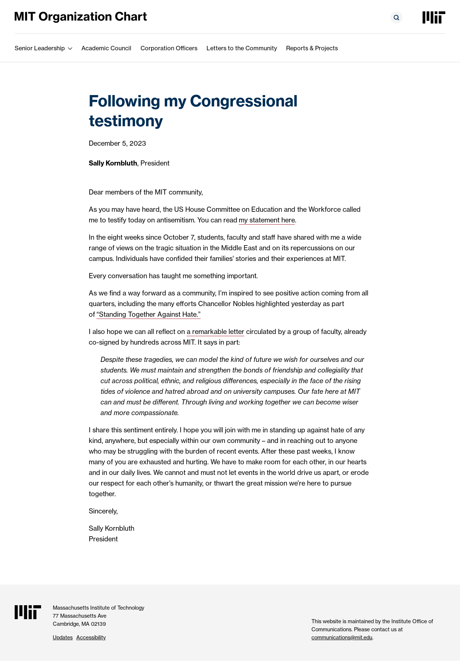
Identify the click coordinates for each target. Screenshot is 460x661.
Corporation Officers (168, 48)
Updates (63, 637)
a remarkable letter (215, 331)
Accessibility (91, 637)
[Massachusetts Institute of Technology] (434, 17)
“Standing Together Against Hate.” (148, 314)
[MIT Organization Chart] (81, 16)
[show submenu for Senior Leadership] (70, 48)
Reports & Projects (312, 48)
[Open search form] (396, 17)
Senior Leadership (40, 48)
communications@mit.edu (341, 637)
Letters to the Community (242, 48)
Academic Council (106, 48)
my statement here (267, 220)
